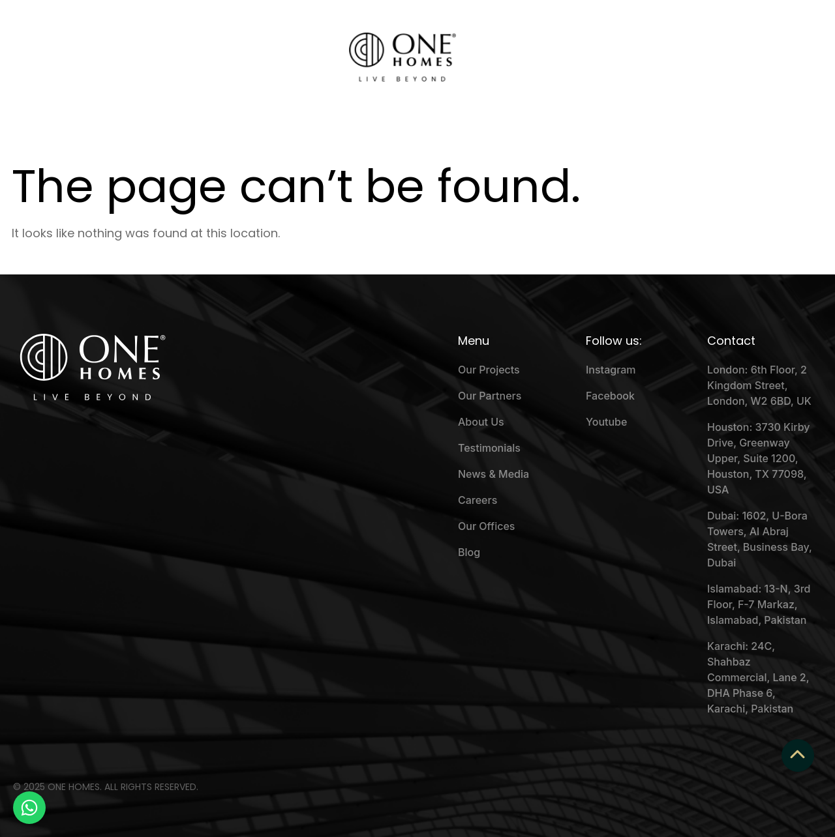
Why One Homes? (192, 57)
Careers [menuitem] (477, 500)
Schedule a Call (702, 57)
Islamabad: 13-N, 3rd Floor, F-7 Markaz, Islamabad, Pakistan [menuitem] (758, 604)
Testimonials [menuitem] (489, 447)
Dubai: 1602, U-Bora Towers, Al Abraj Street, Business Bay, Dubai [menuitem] (759, 539)
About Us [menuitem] (481, 421)
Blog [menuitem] (469, 552)
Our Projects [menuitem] (489, 369)
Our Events (283, 57)
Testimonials (525, 57)
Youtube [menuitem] (606, 421)
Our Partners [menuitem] (489, 395)
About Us (106, 57)
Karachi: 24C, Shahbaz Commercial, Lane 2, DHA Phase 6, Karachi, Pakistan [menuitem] (758, 677)
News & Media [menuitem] (493, 473)
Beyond (594, 57)
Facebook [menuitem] (610, 395)
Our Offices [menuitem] (486, 526)
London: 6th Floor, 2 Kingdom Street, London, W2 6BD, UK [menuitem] (759, 385)
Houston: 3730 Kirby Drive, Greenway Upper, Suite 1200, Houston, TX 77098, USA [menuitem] (758, 458)
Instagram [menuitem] (611, 369)
